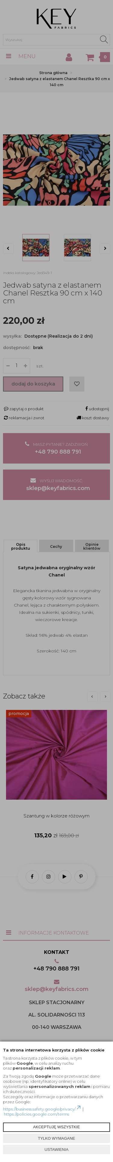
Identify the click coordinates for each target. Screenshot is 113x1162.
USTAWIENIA (56, 1149)
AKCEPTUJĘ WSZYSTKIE (56, 1127)
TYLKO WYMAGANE (56, 1138)
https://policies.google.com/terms (36, 1114)
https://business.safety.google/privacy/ (42, 1109)
